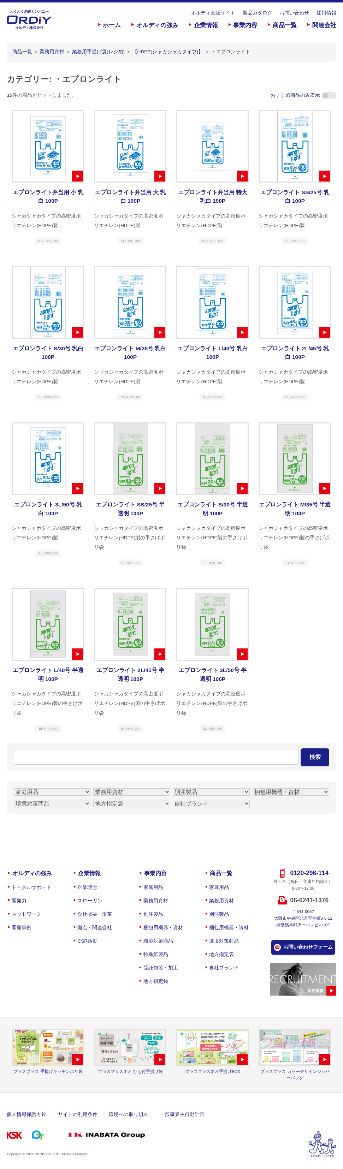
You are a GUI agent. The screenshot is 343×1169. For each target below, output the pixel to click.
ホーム (112, 25)
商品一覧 (285, 25)
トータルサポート (31, 887)
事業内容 (245, 25)
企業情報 (206, 25)
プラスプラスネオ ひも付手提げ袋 (130, 1071)
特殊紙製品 (155, 954)
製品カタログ (257, 13)
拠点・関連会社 (94, 927)
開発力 (19, 900)
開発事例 (21, 927)
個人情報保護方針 (26, 1114)
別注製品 (153, 914)
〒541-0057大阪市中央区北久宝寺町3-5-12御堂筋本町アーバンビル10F (303, 918)
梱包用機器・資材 (163, 927)
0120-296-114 (309, 873)
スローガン (89, 900)
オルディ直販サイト (213, 13)
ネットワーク (26, 914)
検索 (315, 757)
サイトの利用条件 (77, 1114)
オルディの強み (157, 25)
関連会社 (324, 25)
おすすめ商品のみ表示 (303, 95)
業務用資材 (155, 900)
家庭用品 (153, 887)
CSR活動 (87, 941)
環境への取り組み (128, 1114)
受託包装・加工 (160, 968)
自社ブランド (224, 968)
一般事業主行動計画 (182, 1114)
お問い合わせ (294, 13)
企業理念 (87, 887)
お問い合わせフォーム (308, 947)
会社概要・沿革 (94, 914)
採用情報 (326, 13)
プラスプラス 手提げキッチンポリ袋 (47, 1071)
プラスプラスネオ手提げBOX (213, 1071)
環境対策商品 (158, 941)
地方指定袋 (155, 981)
